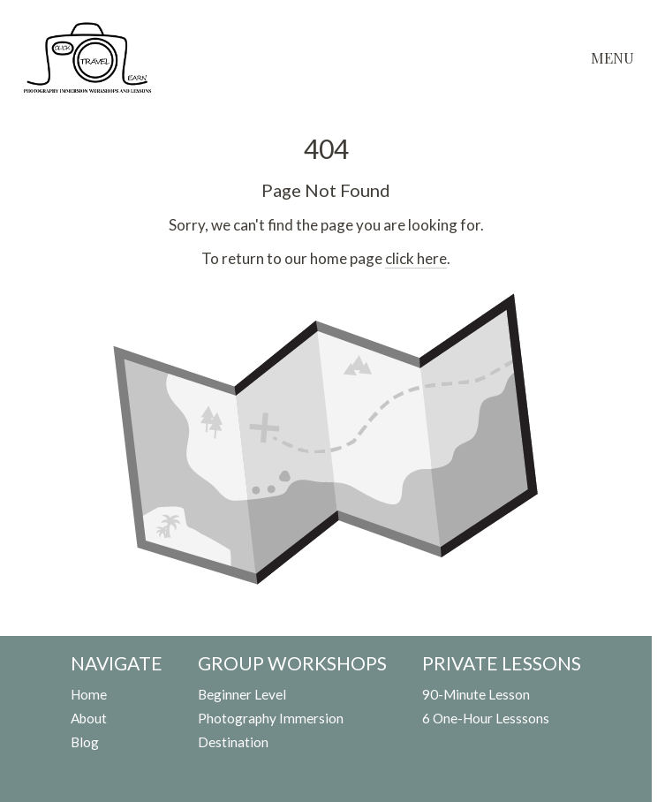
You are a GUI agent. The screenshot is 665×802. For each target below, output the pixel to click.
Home (89, 694)
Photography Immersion (271, 718)
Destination (233, 742)
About (89, 718)
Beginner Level (242, 694)
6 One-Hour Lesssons (485, 718)
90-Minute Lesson (476, 694)
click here (416, 258)
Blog (85, 742)
